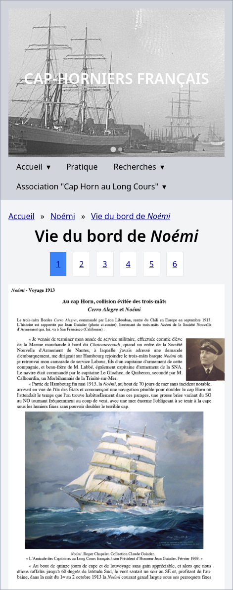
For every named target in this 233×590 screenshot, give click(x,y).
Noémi (62, 216)
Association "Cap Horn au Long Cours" (91, 186)
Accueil (33, 166)
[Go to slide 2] (120, 149)
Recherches (139, 166)
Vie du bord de (130, 216)
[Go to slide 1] (113, 149)
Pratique (82, 166)
